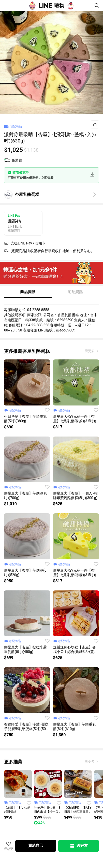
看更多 (90, 351)
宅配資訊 (75, 291)
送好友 (78, 845)
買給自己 (35, 845)
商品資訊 (27, 291)
